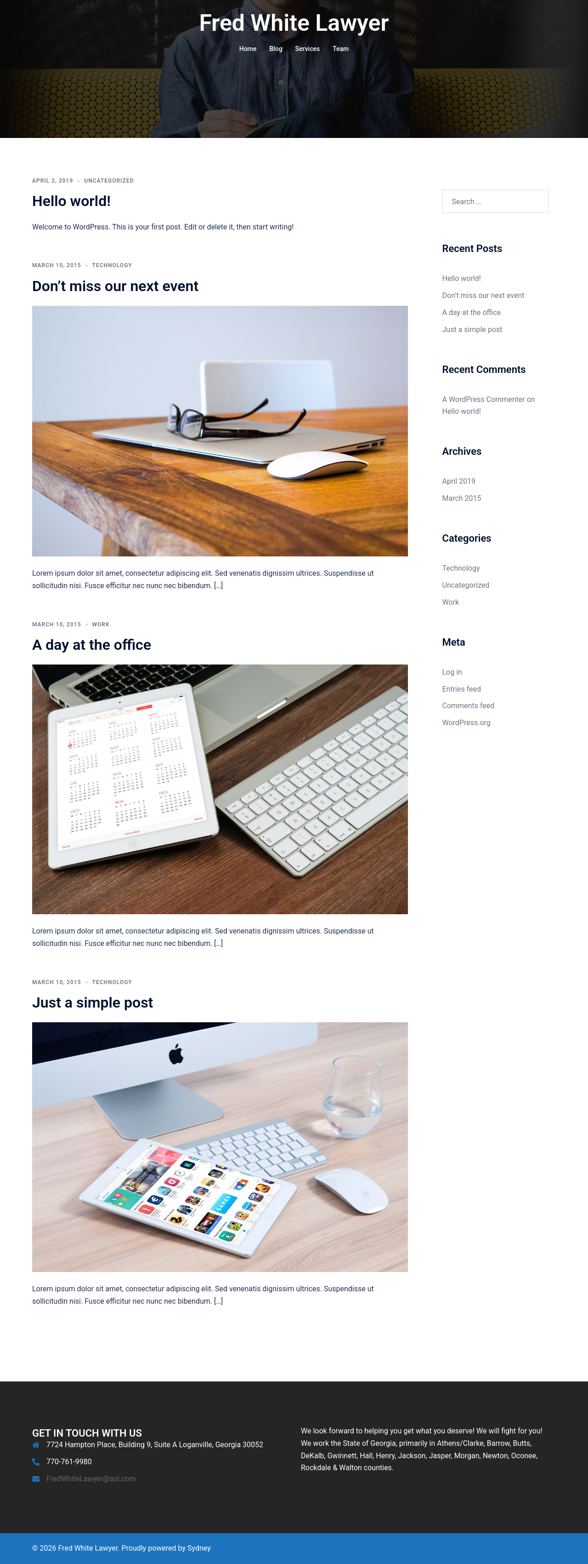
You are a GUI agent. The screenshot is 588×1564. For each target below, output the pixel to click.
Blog (275, 48)
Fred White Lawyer (294, 23)
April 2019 (459, 481)
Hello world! (71, 201)
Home (248, 48)
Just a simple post (92, 1002)
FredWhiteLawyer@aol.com (91, 1478)
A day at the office (91, 644)
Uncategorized (109, 181)
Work (101, 624)
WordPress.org (466, 722)
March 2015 (461, 498)
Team (341, 48)
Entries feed (461, 689)
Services (307, 48)
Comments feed (468, 705)
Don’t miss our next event (115, 286)
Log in (452, 672)
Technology (112, 265)
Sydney (199, 1548)
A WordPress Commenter (483, 399)
